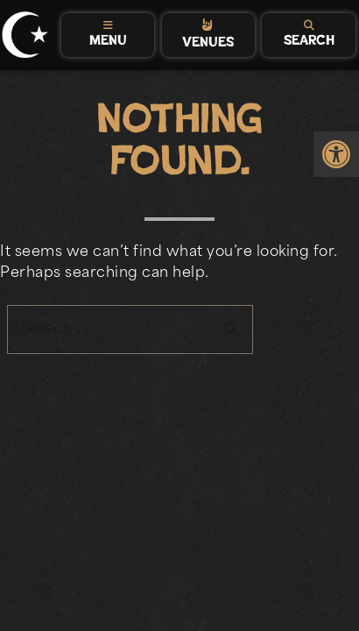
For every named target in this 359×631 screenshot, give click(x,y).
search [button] (232, 329)
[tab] (108, 35)
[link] (336, 154)
